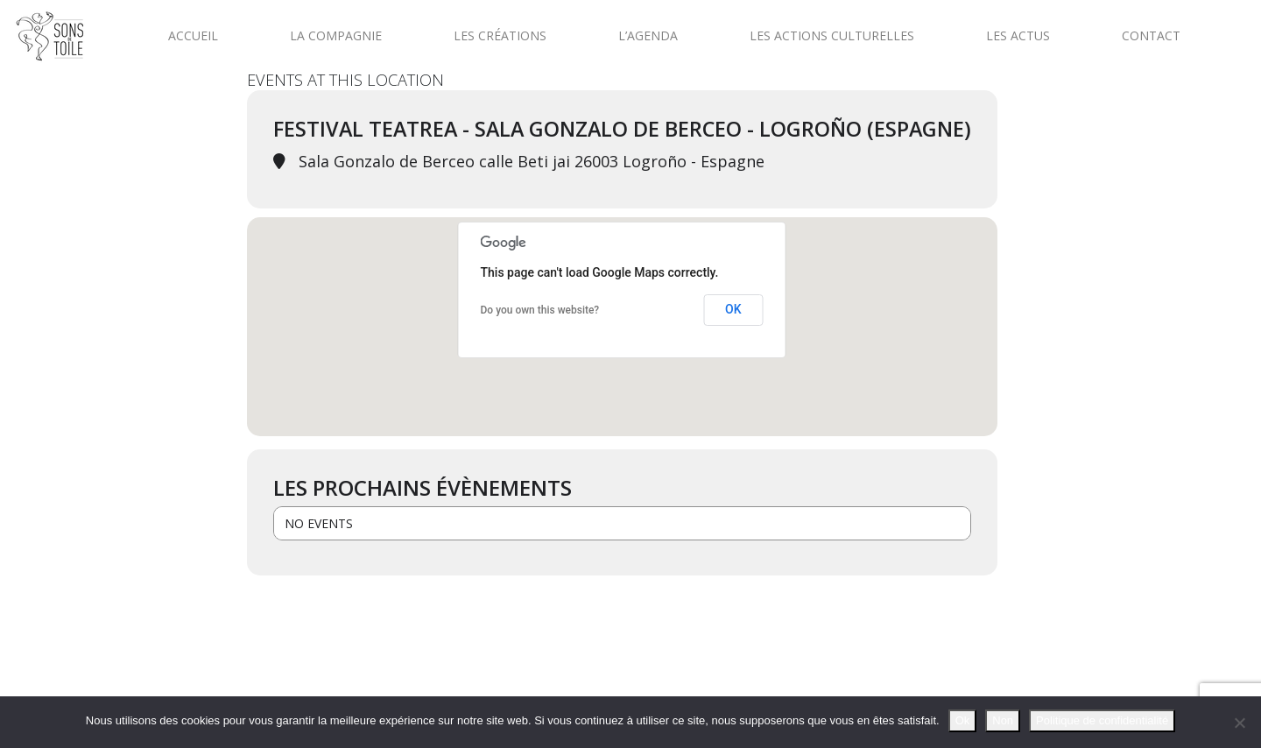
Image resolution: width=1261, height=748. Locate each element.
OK (733, 309)
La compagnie (336, 35)
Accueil (193, 35)
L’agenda (648, 35)
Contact (1151, 35)
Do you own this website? (540, 310)
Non (1002, 720)
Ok (962, 720)
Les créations (500, 35)
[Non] (1239, 722)
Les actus (1018, 35)
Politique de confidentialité (1102, 720)
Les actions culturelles (832, 35)
